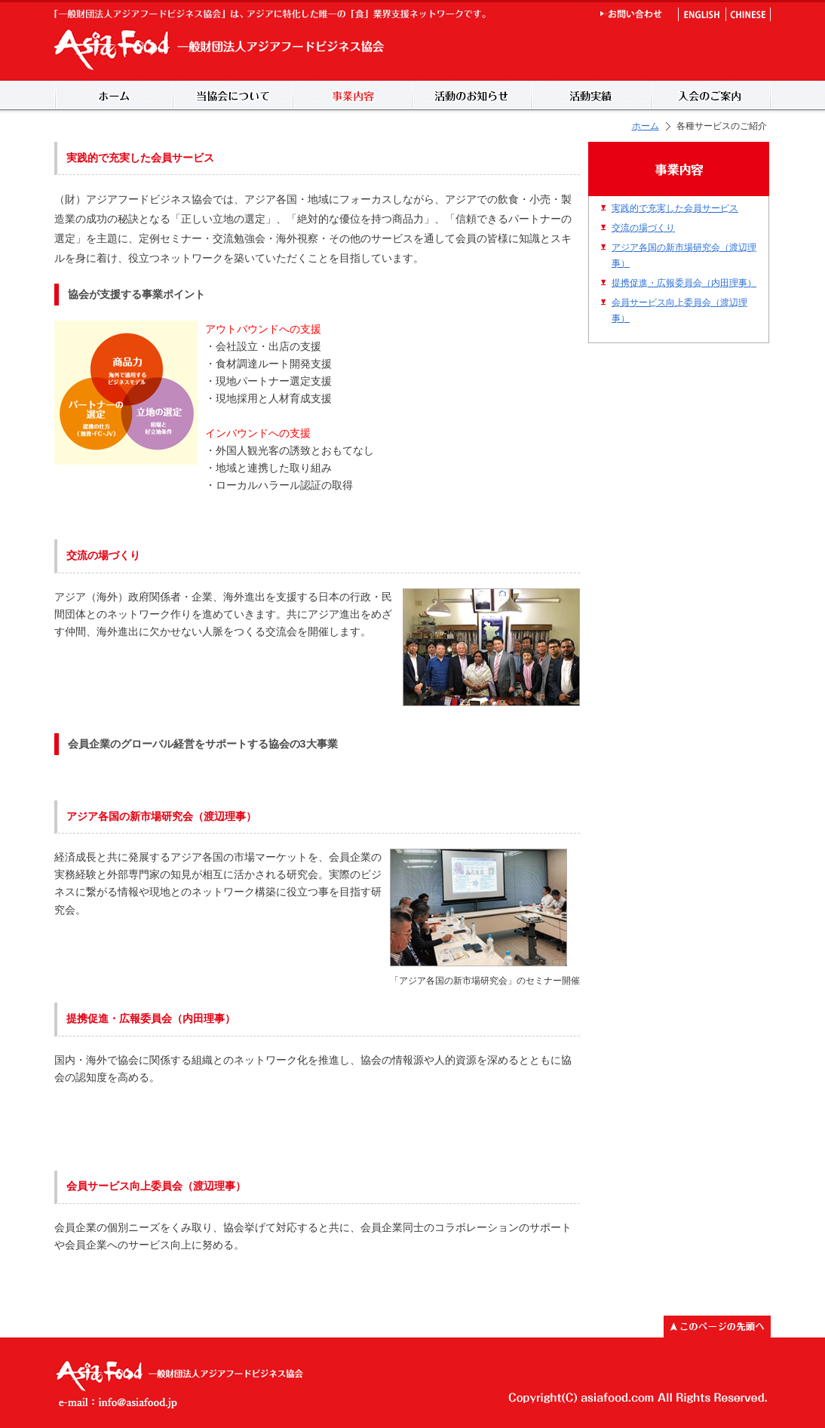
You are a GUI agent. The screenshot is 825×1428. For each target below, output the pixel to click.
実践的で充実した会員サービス (675, 208)
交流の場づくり (643, 227)
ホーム (645, 126)
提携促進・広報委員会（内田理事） (684, 282)
